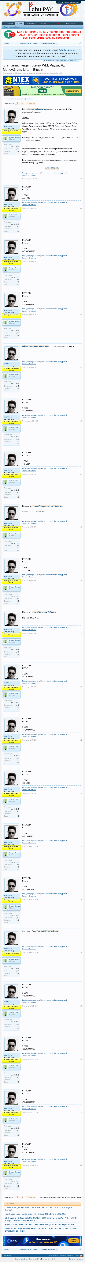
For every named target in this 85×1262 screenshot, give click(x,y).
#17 (80, 1006)
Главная (10, 23)
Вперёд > (32, 103)
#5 (81, 367)
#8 (81, 527)
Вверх (77, 1255)
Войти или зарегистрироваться (68, 2)
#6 (81, 421)
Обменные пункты (21, 73)
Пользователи (31, 23)
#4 (81, 315)
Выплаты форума (49, 60)
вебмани (21, 99)
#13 (80, 793)
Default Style (7, 1255)
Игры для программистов (31, 173)
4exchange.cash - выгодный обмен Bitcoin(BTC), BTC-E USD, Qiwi (35, 1214)
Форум (19, 23)
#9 (81, 580)
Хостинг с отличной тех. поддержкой (54, 173)
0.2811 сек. (24, 1259)
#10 (80, 633)
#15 (80, 899)
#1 (81, 179)
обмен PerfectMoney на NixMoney (47, 506)
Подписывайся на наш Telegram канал (67, 60)
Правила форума (70, 23)
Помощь (63, 1255)
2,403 (17, 149)
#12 (80, 740)
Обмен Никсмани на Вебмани (35, 346)
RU (14, 1255)
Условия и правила (76, 1259)
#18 (80, 1059)
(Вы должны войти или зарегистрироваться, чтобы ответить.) (60, 1197)
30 (18, 153)
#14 (80, 846)
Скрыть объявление (80, 50)
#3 (81, 261)
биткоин (12, 99)
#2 (81, 208)
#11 (80, 687)
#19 (80, 1112)
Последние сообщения (12, 27)
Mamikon (49, 73)
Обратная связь (53, 1255)
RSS (81, 1256)
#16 (80, 952)
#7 (81, 474)
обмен (29, 99)
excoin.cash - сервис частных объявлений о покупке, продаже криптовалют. (40, 1224)
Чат (58, 23)
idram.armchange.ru (36, 109)
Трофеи (43, 23)
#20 (80, 1165)
